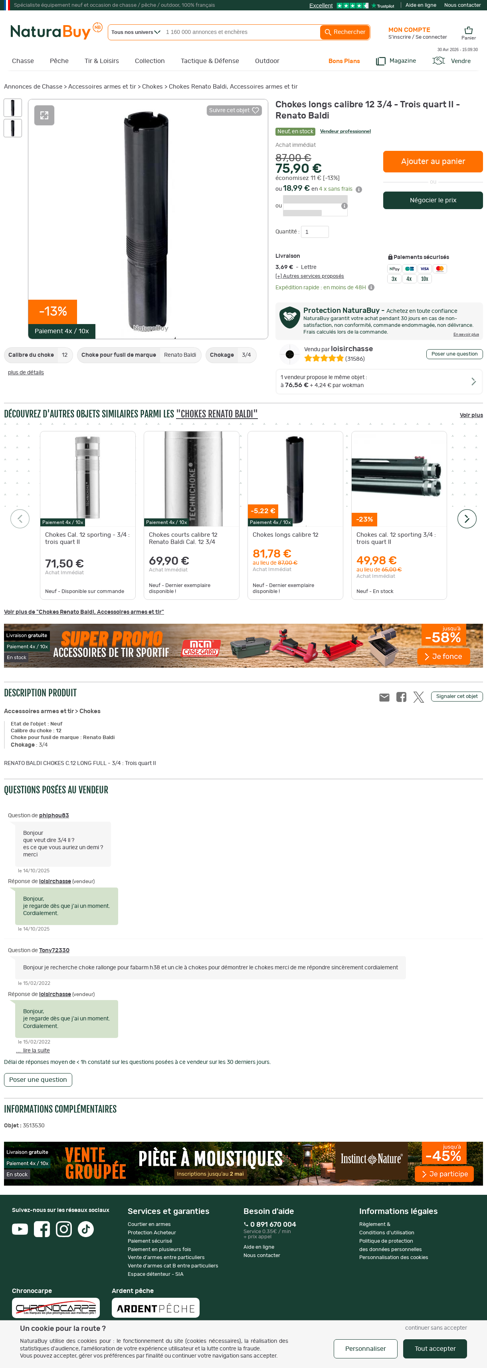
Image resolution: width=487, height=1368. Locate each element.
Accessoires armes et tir (102, 87)
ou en (318, 189)
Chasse (23, 61)
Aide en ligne (421, 5)
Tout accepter (435, 1349)
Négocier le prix (433, 200)
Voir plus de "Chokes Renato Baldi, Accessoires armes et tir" (84, 612)
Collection (150, 61)
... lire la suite (33, 1051)
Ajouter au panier (433, 162)
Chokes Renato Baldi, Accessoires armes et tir (233, 87)
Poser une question (455, 354)
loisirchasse (338, 349)
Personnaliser (365, 1349)
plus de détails (26, 373)
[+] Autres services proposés (309, 276)
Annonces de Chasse (33, 87)
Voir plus (471, 415)
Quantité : (288, 232)
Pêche (59, 61)
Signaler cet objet (457, 696)
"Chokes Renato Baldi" (217, 414)
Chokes (152, 87)
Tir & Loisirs (102, 61)
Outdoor (267, 61)
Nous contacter (462, 5)
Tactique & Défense (210, 61)
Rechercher (345, 32)
